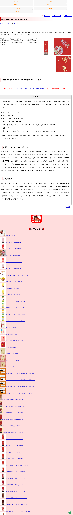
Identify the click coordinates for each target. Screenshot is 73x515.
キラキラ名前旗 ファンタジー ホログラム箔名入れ (15, 511)
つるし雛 (16, 11)
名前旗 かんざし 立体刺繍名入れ (10, 268)
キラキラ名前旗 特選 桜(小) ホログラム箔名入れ (14, 491)
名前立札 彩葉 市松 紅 (8, 327)
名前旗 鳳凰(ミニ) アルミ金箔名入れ (11, 458)
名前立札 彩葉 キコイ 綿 (8, 334)
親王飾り (16, 1)
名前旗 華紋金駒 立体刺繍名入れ (10, 249)
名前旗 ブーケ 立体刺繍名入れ (10, 255)
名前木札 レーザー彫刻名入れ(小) (11, 366)
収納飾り (16, 4)
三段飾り (50, 1)
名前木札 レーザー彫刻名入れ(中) (11, 360)
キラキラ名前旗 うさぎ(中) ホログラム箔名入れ (14, 465)
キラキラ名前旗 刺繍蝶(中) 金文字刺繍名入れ (12, 426)
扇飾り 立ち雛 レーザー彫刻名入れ (11, 281)
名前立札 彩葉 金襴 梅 (8, 347)
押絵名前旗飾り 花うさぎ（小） (10, 294)
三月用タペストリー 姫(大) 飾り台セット (12, 314)
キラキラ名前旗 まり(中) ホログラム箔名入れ (13, 504)
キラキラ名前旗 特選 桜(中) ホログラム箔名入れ (14, 485)
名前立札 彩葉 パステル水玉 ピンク (11, 340)
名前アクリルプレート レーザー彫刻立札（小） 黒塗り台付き (17, 380)
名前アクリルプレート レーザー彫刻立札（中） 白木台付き (17, 386)
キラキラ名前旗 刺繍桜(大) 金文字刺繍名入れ (11, 399)
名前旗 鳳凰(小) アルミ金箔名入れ (11, 452)
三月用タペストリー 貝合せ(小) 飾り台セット (13, 308)
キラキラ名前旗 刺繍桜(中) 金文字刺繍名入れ (12, 406)
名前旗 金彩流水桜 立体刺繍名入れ (11, 262)
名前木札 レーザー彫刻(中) (9, 353)
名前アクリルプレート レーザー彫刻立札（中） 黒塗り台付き (17, 373)
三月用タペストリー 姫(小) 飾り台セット (12, 321)
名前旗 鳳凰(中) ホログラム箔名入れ (11, 445)
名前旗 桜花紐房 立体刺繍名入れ (10, 242)
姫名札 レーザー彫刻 (8, 235)
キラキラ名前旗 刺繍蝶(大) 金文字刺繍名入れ (11, 419)
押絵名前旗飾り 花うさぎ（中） (10, 288)
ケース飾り (16, 8)
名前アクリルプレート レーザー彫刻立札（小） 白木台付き (17, 393)
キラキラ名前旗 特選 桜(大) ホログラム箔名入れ (14, 478)
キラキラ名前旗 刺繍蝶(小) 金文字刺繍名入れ (12, 432)
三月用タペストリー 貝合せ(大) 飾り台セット (13, 301)
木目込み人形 (50, 4)
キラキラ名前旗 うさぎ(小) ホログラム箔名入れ (14, 471)
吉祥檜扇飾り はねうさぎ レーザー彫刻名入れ (14, 275)
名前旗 (15, 23)
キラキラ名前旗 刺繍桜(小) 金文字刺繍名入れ (12, 412)
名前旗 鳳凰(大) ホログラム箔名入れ (11, 439)
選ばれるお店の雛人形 (5, 23)
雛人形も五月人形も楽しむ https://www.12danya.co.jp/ (31, 88)
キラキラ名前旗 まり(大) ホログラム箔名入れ (13, 498)
